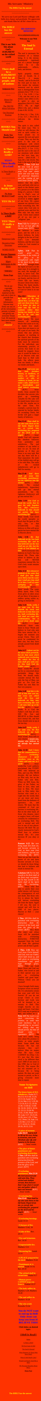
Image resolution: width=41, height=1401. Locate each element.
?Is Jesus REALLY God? (8, 195)
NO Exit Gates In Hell (28, 1346)
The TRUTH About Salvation (8, 107)
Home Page (8, 275)
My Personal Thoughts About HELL (28, 1366)
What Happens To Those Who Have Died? (28, 1353)
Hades (28, 1339)
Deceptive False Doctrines (8, 244)
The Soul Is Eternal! (28, 1349)
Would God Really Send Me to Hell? (28, 1361)
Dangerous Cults (8, 239)
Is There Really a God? (8, 172)
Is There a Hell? (28, 1343)
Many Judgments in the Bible (8, 264)
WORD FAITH (8, 250)
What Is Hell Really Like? (28, 1357)
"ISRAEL (8, 271)
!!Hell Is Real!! (28, 1334)
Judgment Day (8, 89)
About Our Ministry (8, 101)
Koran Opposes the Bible (8, 255)
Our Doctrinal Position (8, 114)
